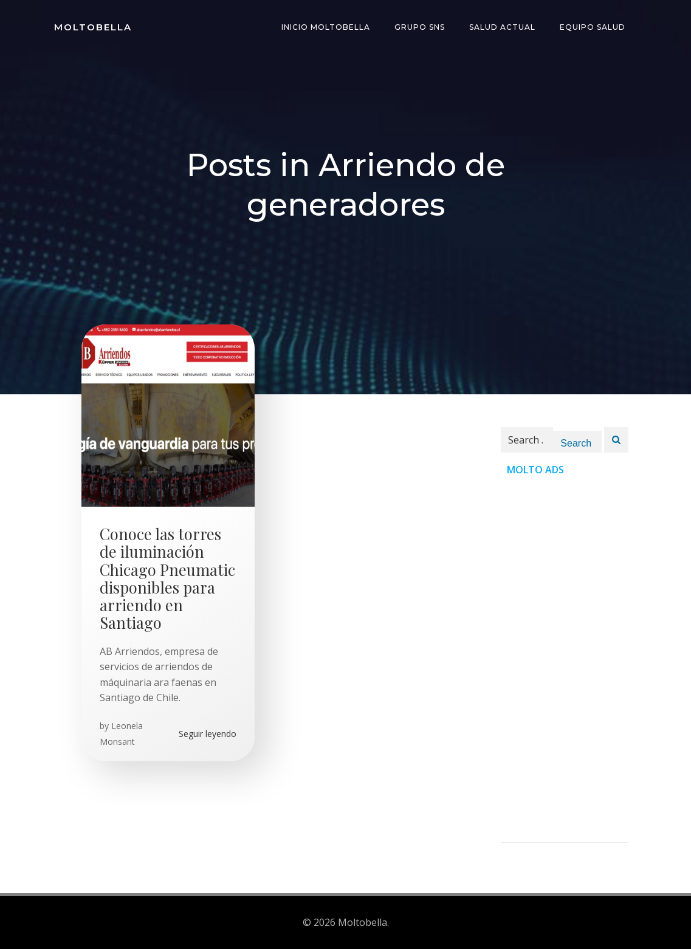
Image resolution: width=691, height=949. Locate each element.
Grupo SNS (419, 27)
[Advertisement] (564, 660)
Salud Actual (502, 27)
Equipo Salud (592, 27)
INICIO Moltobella (325, 27)
